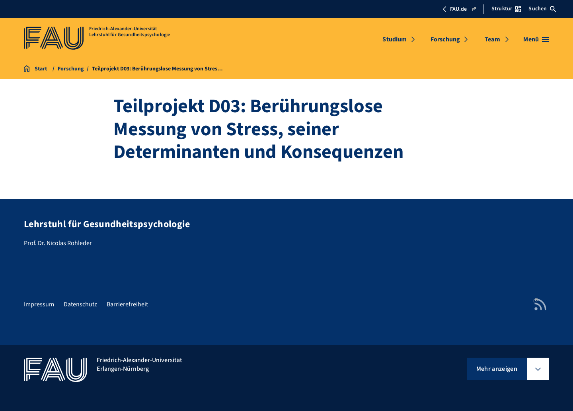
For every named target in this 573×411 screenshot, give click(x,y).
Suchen (542, 9)
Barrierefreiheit (127, 304)
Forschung (445, 39)
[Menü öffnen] (536, 39)
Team (492, 39)
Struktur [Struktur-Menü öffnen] (506, 9)
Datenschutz (80, 304)
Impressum (39, 304)
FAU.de (459, 9)
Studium (394, 39)
